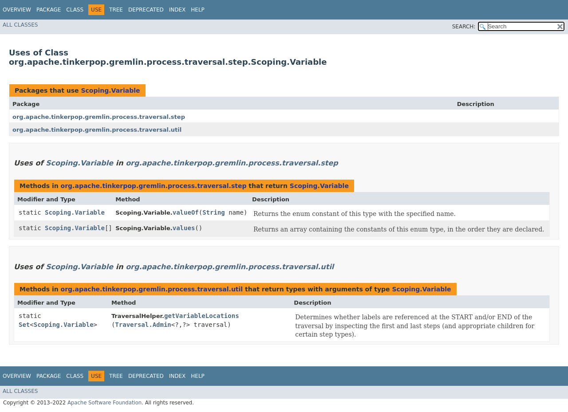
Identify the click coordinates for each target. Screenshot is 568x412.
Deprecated (146, 10)
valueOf (186, 212)
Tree (116, 10)
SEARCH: (464, 27)
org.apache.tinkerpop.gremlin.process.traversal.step (98, 117)
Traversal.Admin (143, 324)
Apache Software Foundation (104, 403)
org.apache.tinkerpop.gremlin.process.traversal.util (96, 129)
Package (48, 10)
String (213, 212)
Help (198, 10)
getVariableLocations (201, 315)
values (184, 228)
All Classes (20, 25)
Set (24, 324)
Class (74, 10)
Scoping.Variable (110, 90)
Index (177, 10)
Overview (17, 10)
